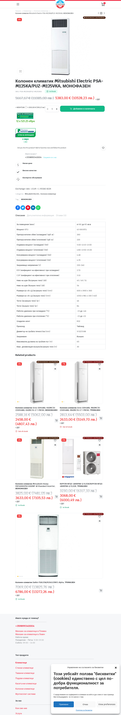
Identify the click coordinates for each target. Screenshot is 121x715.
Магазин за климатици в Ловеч (30, 634)
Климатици (27, 11)
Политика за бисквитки (84, 710)
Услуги (18, 713)
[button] (115, 667)
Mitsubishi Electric (32, 194)
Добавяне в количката (84, 108)
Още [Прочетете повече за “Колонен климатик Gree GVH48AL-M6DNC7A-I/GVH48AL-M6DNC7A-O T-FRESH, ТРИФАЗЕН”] (101, 418)
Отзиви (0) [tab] (61, 215)
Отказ (85, 704)
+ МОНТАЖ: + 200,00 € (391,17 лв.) (30, 107)
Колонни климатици (41, 11)
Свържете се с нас (50, 157)
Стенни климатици (24, 668)
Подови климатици (24, 678)
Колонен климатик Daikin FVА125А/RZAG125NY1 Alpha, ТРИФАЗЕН (45, 582)
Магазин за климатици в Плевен (30, 631)
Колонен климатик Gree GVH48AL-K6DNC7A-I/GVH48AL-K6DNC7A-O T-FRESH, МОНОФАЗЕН (36, 409)
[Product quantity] (52, 109)
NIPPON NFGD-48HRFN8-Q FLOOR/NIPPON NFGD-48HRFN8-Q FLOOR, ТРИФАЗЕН (81, 485)
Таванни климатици (24, 673)
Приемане (63, 704)
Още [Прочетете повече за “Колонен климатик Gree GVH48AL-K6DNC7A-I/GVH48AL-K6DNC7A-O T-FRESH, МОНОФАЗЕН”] (56, 420)
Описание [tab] (20, 215)
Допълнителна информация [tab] (40, 215)
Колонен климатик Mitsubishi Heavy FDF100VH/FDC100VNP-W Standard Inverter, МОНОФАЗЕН (35, 486)
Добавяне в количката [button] (56, 496)
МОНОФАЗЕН (26, 199)
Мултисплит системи (25, 694)
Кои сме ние (21, 708)
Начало (18, 11)
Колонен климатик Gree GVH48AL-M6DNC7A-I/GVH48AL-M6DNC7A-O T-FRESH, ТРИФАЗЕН (80, 409)
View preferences (106, 704)
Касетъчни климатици (25, 683)
